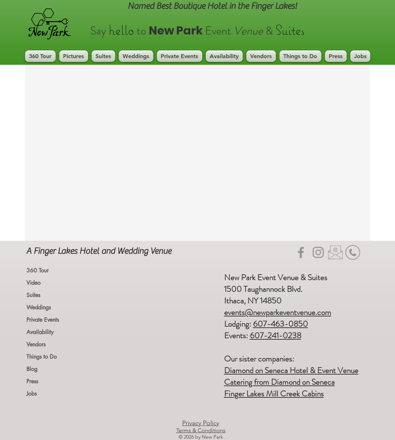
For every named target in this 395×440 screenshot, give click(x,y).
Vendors (35, 344)
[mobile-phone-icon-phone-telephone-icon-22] (352, 252)
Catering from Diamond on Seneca (279, 382)
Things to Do (41, 356)
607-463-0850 (280, 324)
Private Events (42, 319)
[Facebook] (301, 252)
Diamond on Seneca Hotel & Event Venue (291, 370)
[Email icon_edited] (335, 252)
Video (33, 283)
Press (32, 381)
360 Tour (37, 270)
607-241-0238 (275, 335)
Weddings (38, 307)
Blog (31, 369)
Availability (40, 332)
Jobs (31, 393)
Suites (33, 295)
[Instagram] (318, 252)
